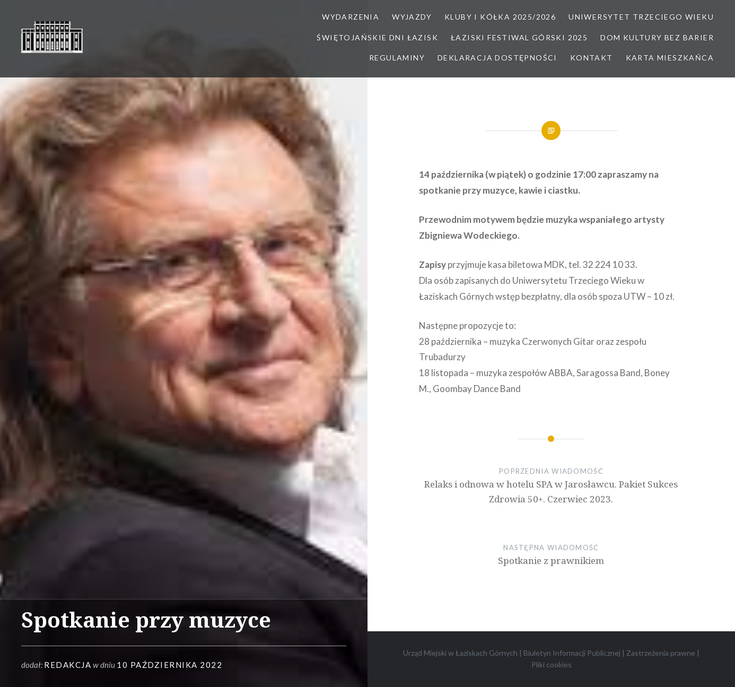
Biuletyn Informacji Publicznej (571, 652)
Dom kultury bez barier (657, 37)
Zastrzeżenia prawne (660, 652)
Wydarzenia (350, 16)
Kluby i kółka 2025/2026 (500, 16)
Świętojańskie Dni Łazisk (377, 37)
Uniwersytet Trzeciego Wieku (641, 16)
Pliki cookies (551, 664)
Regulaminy (397, 57)
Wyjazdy (412, 16)
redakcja (67, 664)
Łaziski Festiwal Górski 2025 (519, 37)
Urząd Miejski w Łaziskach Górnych (460, 652)
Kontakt (591, 57)
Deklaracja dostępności (497, 57)
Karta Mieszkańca (670, 57)
